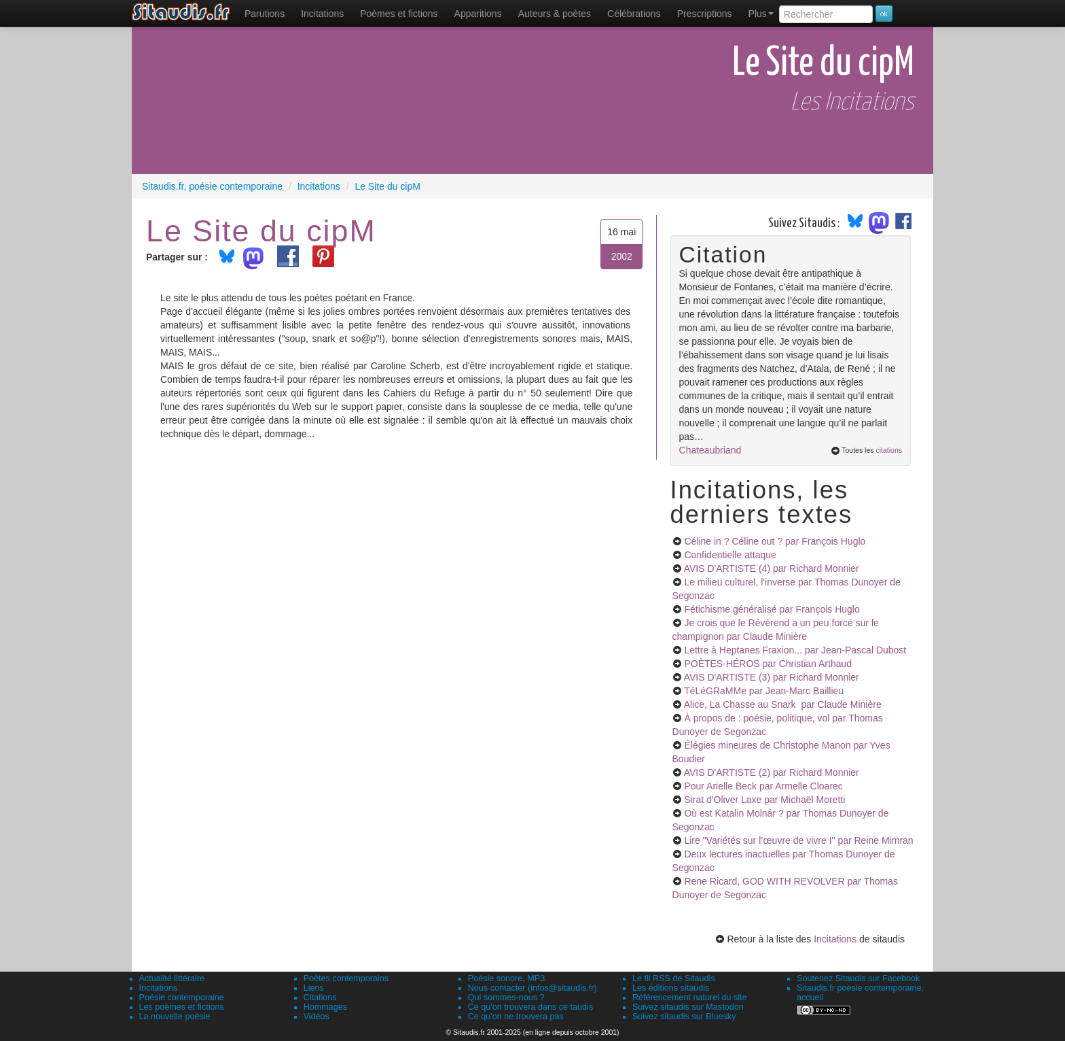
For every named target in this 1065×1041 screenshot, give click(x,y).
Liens (314, 988)
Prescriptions (704, 13)
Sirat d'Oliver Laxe (764, 799)
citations (889, 450)
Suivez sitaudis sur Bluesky (684, 1016)
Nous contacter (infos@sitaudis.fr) (532, 988)
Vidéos (316, 1016)
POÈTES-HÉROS (768, 663)
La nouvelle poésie (175, 1016)
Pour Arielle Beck (763, 786)
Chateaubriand (710, 450)
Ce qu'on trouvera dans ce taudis (530, 1007)
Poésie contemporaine (181, 997)
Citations (320, 997)
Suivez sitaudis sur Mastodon (688, 1007)
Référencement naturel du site (689, 997)
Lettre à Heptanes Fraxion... (795, 650)
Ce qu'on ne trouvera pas (516, 1016)
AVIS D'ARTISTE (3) (771, 677)
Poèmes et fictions (398, 13)
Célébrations (634, 13)
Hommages (325, 1007)
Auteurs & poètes (554, 13)
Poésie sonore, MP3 (506, 978)
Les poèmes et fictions (181, 1007)
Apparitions (478, 13)
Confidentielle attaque (730, 554)
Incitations (835, 939)
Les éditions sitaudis (670, 988)
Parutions (265, 13)
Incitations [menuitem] (322, 13)
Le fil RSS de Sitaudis (673, 978)
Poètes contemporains (346, 978)
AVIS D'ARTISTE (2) (771, 772)
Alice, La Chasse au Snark (783, 704)
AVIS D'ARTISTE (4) (771, 568)
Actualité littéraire (172, 978)
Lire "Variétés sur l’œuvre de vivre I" (798, 840)
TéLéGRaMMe (764, 690)
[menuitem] (264, 13)
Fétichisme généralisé (771, 609)
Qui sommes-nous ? (506, 997)
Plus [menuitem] (761, 13)
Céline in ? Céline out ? (774, 541)
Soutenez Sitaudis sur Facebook (858, 978)
